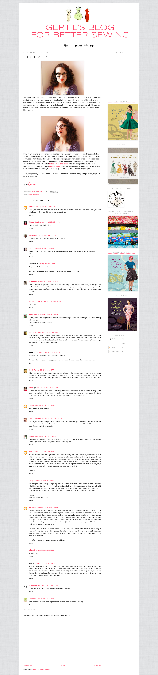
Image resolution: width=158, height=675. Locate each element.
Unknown (32, 507)
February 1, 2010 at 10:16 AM (47, 507)
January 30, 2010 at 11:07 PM (44, 370)
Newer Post (28, 666)
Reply (31, 215)
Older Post (97, 666)
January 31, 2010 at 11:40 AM (45, 436)
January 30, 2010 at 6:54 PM (49, 264)
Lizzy (31, 248)
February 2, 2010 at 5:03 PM (45, 563)
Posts (112, 348)
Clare (31, 598)
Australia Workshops (84, 45)
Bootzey (32, 206)
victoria (31, 436)
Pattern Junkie (34, 301)
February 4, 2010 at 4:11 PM (48, 585)
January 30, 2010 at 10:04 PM (49, 352)
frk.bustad (33, 332)
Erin (30, 550)
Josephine (33, 281)
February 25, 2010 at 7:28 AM (43, 598)
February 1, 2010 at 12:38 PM (43, 550)
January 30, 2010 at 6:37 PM (43, 248)
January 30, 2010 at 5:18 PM (46, 206)
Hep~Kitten (33, 314)
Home (66, 45)
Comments (114, 351)
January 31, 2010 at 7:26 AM (51, 418)
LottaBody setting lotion (58, 164)
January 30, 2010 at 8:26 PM (50, 301)
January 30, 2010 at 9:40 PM (47, 332)
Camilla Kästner (35, 418)
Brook (31, 370)
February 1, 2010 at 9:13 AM (44, 480)
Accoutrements (34, 194)
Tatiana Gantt (34, 222)
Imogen (31, 405)
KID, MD (32, 235)
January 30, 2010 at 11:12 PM (47, 387)
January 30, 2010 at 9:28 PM (48, 314)
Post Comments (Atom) (41, 669)
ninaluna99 (33, 585)
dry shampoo (54, 166)
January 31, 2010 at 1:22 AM (45, 405)
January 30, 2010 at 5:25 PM (49, 222)
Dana (31, 451)
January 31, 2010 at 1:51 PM (43, 451)
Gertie (31, 387)
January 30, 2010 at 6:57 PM (47, 281)
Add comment (29, 610)
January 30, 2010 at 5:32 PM (45, 235)
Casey (31, 480)
